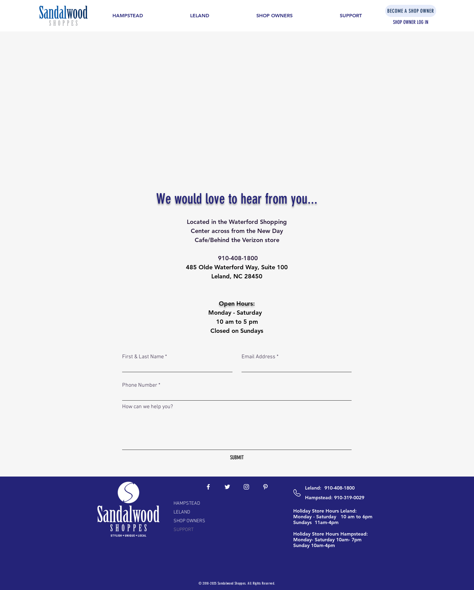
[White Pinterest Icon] (265, 486)
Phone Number (139, 385)
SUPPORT (183, 530)
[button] (128, 15)
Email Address (258, 357)
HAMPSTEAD (187, 503)
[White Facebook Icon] (208, 486)
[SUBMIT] (236, 457)
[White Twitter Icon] (227, 486)
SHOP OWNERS (189, 521)
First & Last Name (143, 357)
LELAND (182, 512)
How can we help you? (147, 407)
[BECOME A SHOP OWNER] (410, 11)
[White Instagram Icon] (246, 486)
